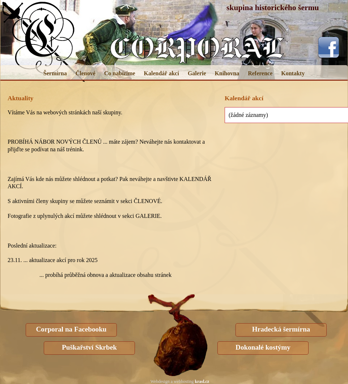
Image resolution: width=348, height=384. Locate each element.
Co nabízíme (119, 73)
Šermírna (55, 73)
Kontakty (293, 73)
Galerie (197, 73)
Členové (86, 73)
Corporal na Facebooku (71, 329)
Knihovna (227, 73)
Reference (260, 73)
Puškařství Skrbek (89, 347)
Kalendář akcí (161, 73)
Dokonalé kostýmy (262, 347)
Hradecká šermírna (281, 329)
